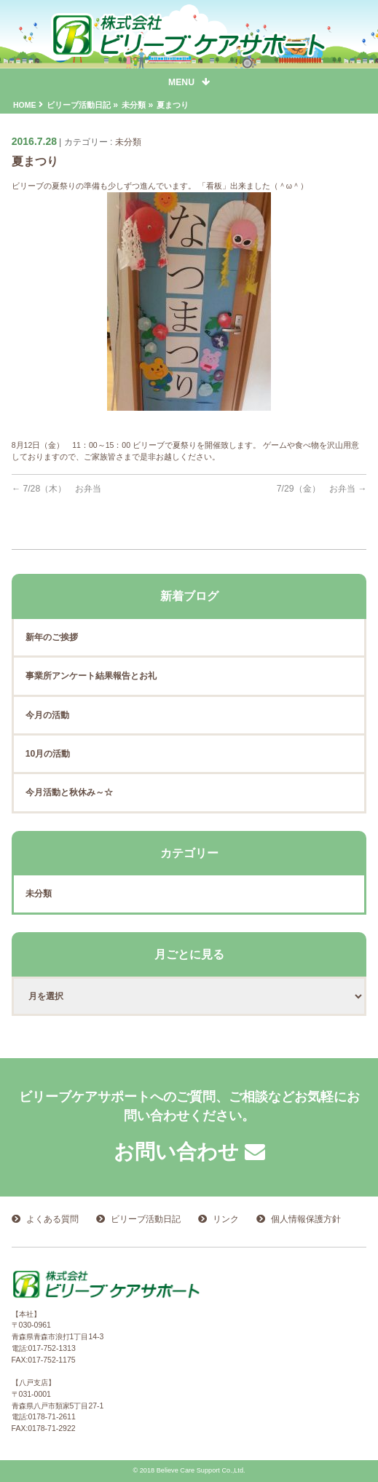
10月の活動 (48, 754)
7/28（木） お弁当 (57, 489)
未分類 (128, 142)
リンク (226, 1219)
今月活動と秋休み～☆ (69, 792)
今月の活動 (47, 715)
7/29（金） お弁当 (322, 489)
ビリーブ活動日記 (146, 1219)
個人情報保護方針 (306, 1219)
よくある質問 (52, 1219)
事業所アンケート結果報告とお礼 (91, 676)
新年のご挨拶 (51, 637)
